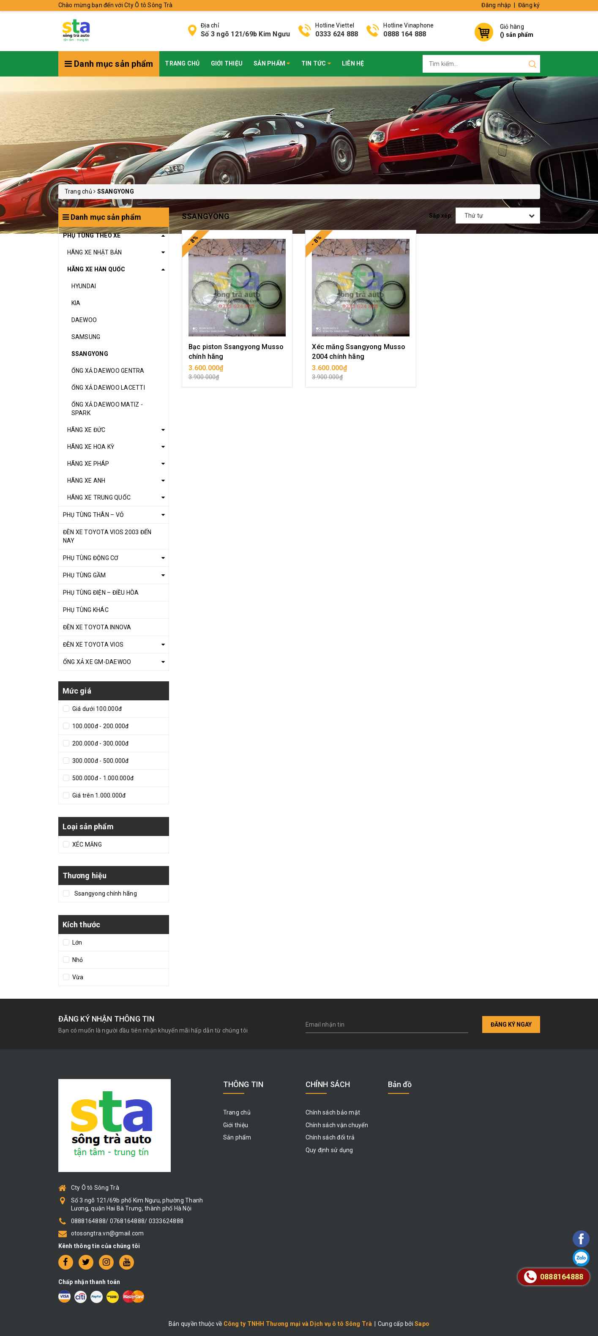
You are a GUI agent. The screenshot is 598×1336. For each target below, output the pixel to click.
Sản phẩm (272, 63)
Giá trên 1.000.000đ (98, 795)
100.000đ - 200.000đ (100, 726)
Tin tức (316, 63)
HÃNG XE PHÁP (88, 463)
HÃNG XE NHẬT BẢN (94, 252)
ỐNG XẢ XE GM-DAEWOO (97, 661)
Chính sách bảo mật (333, 1112)
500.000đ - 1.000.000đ (102, 778)
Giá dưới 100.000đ (96, 708)
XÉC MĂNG (86, 844)
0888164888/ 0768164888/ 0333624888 (127, 1221)
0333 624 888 (336, 34)
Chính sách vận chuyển (337, 1125)
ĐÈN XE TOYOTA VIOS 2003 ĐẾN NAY (107, 536)
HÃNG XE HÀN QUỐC (96, 269)
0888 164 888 (404, 34)
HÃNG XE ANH (86, 480)
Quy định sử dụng (329, 1150)
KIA (76, 303)
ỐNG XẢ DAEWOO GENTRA (108, 370)
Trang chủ (182, 63)
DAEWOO (84, 320)
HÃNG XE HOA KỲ (91, 446)
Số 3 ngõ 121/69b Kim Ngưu (245, 34)
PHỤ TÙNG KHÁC (86, 610)
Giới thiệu (227, 63)
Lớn (76, 942)
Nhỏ (77, 959)
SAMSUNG (86, 336)
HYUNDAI (83, 286)
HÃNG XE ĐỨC (86, 429)
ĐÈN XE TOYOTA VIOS (93, 644)
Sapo (422, 1323)
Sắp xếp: (441, 215)
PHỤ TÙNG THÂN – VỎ (93, 514)
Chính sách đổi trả (330, 1137)
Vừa (77, 977)
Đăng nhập (496, 5)
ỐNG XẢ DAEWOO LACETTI (108, 387)
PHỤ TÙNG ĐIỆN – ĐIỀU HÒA (101, 592)
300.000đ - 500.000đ (100, 760)
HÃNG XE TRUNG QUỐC (99, 497)
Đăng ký (529, 5)
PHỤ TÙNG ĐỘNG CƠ (91, 558)
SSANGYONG (89, 353)
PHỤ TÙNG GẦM (84, 575)
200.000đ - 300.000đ (100, 743)
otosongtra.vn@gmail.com (107, 1233)
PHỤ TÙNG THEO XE (92, 235)
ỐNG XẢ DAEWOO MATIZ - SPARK (107, 408)
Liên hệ (353, 63)
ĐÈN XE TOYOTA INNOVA (97, 627)
